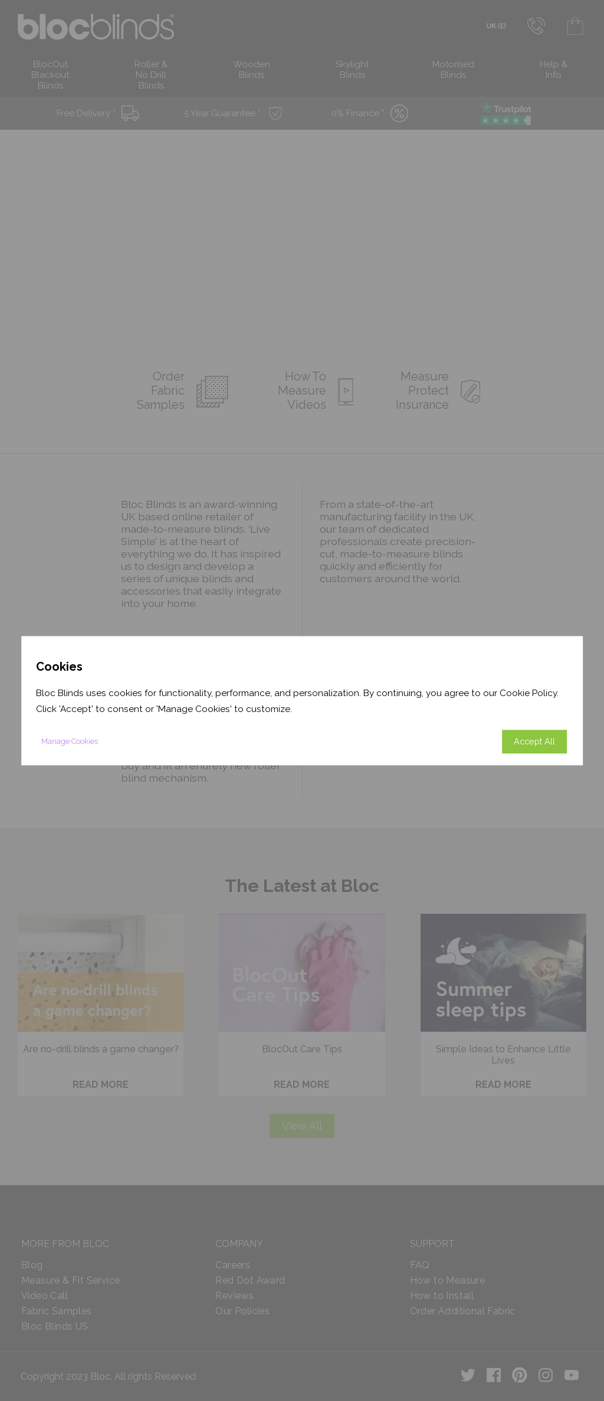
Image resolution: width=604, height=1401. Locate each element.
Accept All (534, 741)
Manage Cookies (69, 741)
